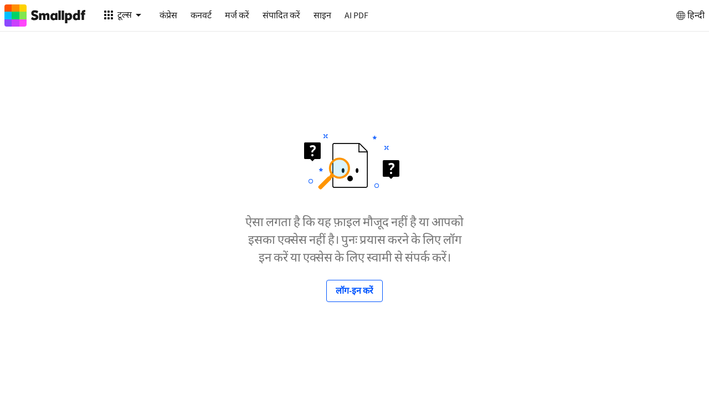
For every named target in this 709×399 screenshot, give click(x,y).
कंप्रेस (168, 15)
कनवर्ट (201, 15)
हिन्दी (689, 15)
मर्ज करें (237, 15)
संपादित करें (281, 15)
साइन (322, 15)
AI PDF (356, 15)
